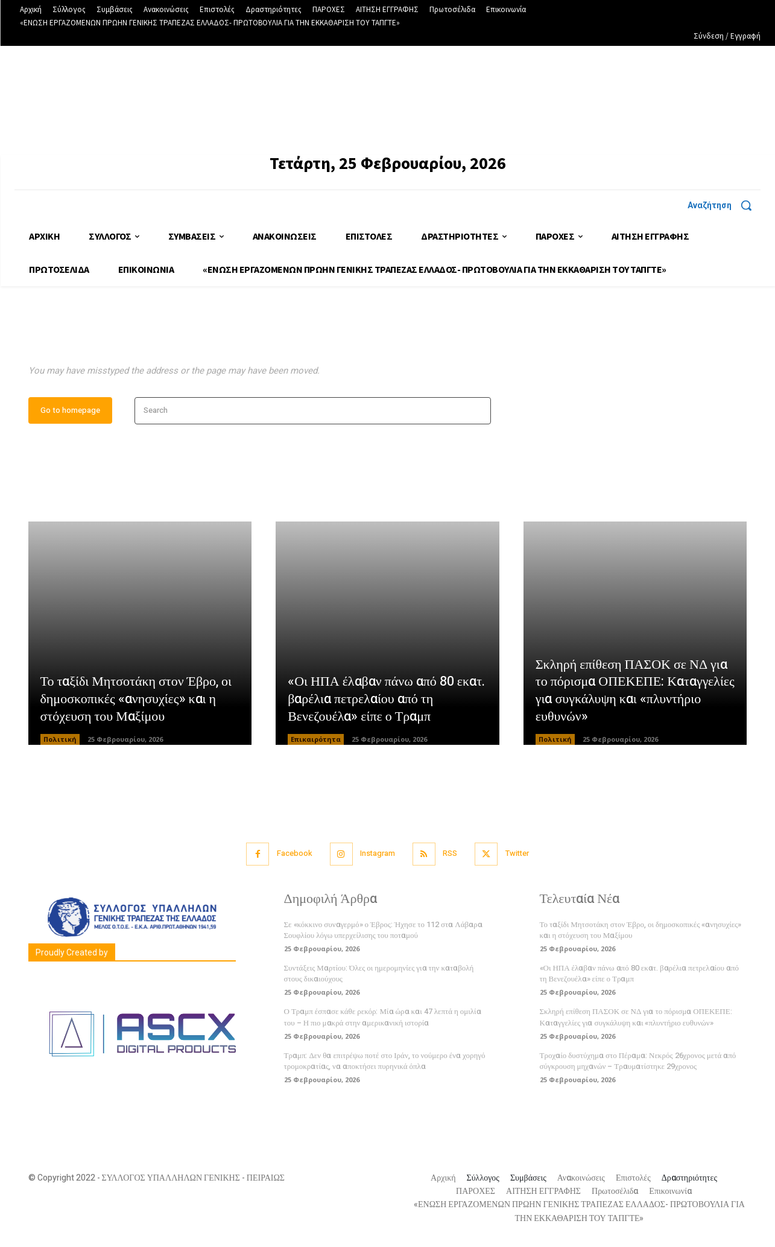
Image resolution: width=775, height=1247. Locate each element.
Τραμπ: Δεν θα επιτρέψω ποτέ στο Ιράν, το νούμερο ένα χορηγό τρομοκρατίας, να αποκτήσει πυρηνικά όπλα (385, 1063)
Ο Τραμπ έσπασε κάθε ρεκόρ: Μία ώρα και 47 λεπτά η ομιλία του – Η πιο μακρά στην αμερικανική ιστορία (382, 1020)
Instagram (376, 856)
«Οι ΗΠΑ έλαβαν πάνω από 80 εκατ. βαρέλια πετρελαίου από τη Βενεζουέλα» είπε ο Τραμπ (386, 702)
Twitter (519, 856)
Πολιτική (60, 742)
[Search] (478, 413)
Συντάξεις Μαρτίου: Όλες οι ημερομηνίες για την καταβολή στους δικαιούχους (379, 976)
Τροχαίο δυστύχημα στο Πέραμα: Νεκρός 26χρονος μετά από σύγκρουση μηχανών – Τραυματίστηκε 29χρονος (638, 1063)
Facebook (292, 856)
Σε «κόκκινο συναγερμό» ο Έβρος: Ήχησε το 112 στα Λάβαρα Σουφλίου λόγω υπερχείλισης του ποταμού (383, 932)
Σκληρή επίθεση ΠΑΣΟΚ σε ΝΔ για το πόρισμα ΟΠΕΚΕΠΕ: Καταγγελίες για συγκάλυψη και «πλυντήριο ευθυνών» (635, 693)
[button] (724, 205)
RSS (450, 856)
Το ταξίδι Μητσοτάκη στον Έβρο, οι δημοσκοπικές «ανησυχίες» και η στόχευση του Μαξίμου (136, 702)
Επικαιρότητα (316, 742)
